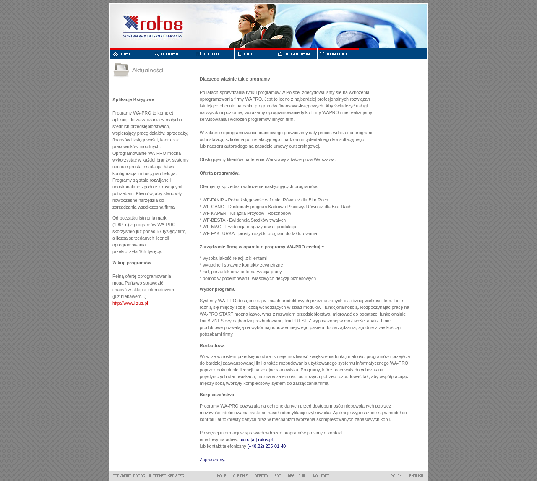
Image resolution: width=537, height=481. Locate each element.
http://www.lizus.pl (130, 303)
